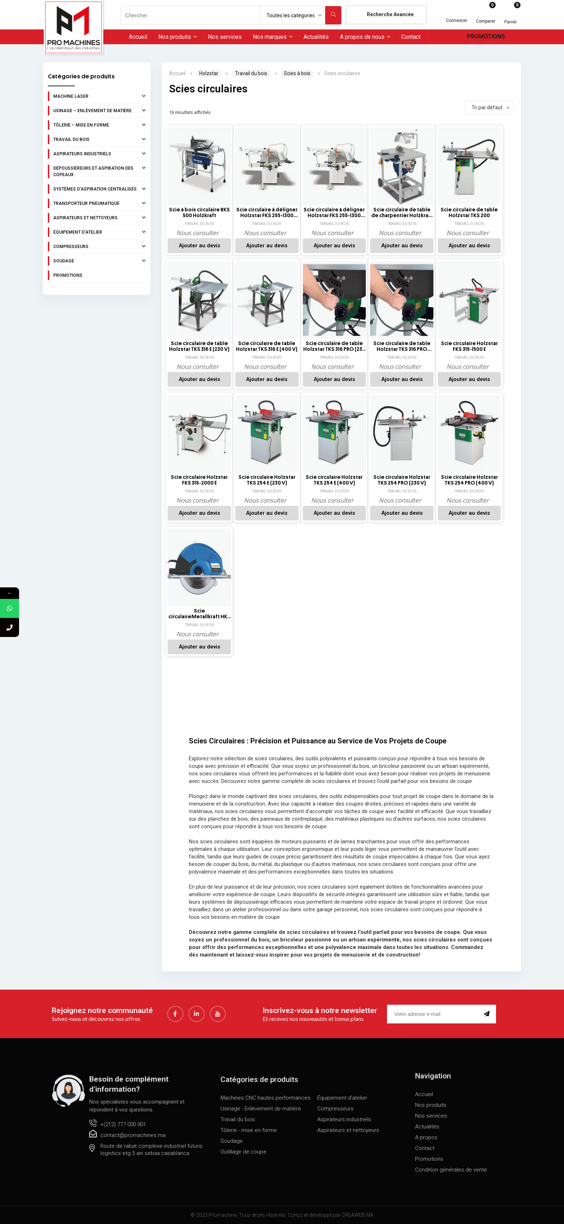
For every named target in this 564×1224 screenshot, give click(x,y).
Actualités (316, 36)
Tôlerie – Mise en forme (99, 124)
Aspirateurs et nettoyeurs (99, 217)
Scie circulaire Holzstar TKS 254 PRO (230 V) (401, 480)
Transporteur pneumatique (99, 203)
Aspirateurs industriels (99, 153)
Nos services (225, 36)
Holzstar (208, 73)
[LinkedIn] (196, 1014)
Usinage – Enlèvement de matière (99, 110)
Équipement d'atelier (99, 231)
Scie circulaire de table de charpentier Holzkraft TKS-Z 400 (402, 213)
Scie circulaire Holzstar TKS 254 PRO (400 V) (469, 480)
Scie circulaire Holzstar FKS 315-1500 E (469, 346)
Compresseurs (99, 246)
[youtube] (218, 1014)
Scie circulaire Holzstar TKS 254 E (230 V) (266, 480)
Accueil (138, 36)
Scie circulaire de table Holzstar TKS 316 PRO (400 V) (402, 346)
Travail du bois (99, 139)
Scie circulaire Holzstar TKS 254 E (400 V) (334, 480)
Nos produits (174, 36)
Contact (410, 36)
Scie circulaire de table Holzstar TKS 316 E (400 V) (266, 346)
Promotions (486, 36)
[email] (434, 1014)
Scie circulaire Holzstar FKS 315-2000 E (199, 480)
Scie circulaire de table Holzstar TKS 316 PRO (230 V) (334, 346)
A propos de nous (362, 36)
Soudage (99, 260)
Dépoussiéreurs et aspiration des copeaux (99, 170)
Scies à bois (297, 73)
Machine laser (99, 96)
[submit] (488, 1014)
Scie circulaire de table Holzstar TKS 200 (469, 212)
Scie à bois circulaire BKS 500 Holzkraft (199, 212)
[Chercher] (333, 15)
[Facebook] (175, 1014)
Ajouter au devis (199, 245)
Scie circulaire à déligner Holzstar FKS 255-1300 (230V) (266, 213)
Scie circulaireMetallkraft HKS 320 (199, 614)
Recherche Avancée (390, 14)
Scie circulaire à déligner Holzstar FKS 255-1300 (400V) (334, 213)
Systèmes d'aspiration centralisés (99, 188)
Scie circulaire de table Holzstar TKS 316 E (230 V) (199, 346)
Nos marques (270, 36)
